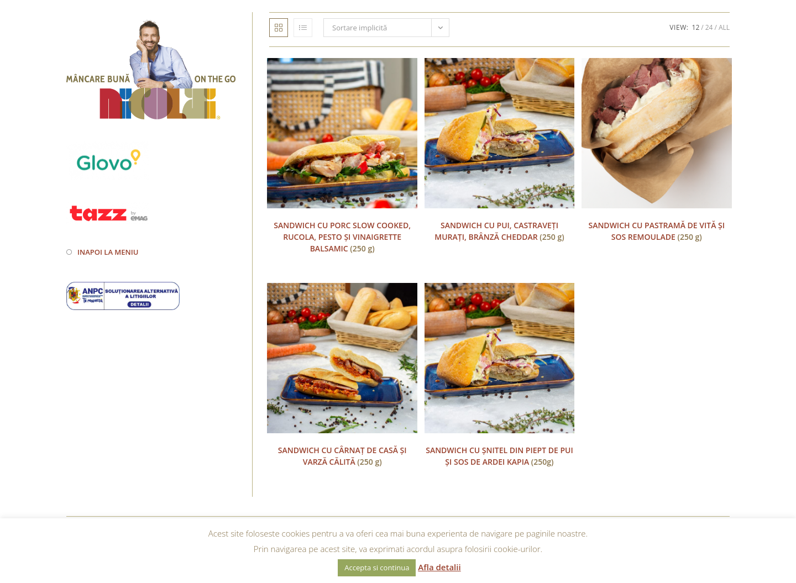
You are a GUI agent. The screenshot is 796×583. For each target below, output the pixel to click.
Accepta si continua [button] (376, 568)
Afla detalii (439, 567)
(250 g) (342, 237)
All (724, 27)
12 (696, 27)
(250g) (499, 456)
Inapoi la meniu (107, 252)
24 (709, 27)
